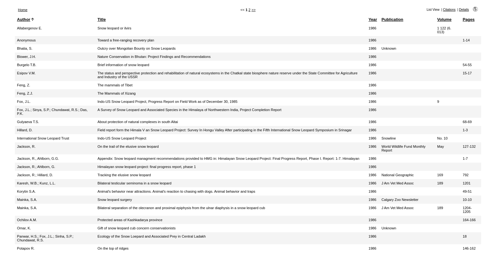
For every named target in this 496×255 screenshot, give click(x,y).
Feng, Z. (23, 85)
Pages (469, 19)
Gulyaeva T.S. (28, 122)
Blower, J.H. (26, 57)
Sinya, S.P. (41, 110)
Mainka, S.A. (27, 200)
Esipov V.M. (26, 73)
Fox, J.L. (24, 101)
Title (101, 19)
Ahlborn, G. (46, 167)
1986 (372, 28)
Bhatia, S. (25, 48)
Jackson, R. (26, 146)
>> (253, 10)
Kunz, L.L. (47, 183)
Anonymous (26, 40)
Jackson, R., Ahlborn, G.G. (38, 158)
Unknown (388, 48)
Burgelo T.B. (26, 65)
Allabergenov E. (29, 28)
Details (464, 9)
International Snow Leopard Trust (43, 138)
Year (373, 19)
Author (23, 19)
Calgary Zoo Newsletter (399, 200)
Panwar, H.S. (27, 236)
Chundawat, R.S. (65, 110)
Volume (444, 19)
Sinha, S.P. (63, 236)
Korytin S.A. (26, 191)
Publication (392, 19)
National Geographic (397, 175)
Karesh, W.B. (27, 183)
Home (23, 10)
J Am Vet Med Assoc (397, 183)
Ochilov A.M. (27, 220)
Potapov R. (25, 248)
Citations (449, 9)
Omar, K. (24, 228)
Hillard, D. (25, 130)
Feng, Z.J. (25, 93)
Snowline (388, 138)
